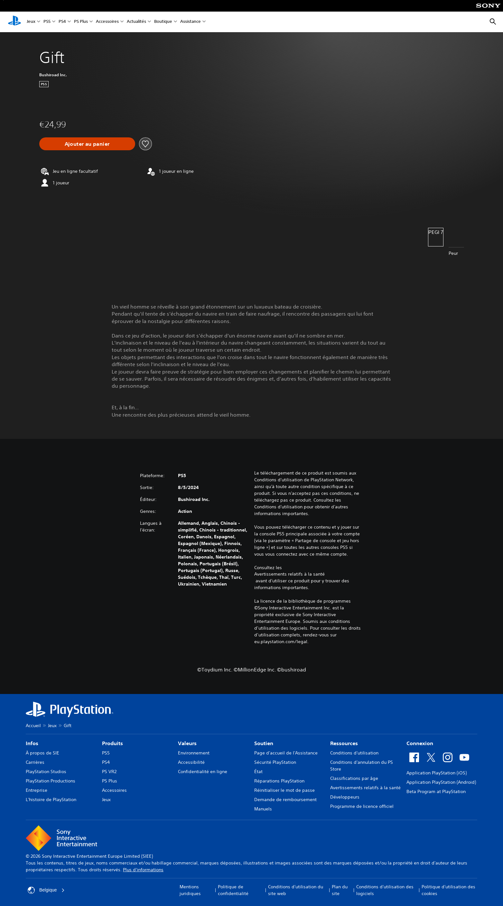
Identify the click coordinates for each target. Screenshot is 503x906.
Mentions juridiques (190, 890)
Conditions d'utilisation (354, 753)
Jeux (31, 22)
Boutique (163, 22)
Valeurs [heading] (187, 743)
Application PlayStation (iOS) (436, 773)
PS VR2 (109, 771)
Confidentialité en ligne (202, 771)
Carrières (35, 762)
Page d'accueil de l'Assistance (286, 753)
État (258, 771)
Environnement (194, 753)
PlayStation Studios (46, 771)
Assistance (190, 22)
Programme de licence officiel (362, 806)
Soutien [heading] (263, 743)
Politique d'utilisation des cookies (448, 890)
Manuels (263, 809)
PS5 (47, 22)
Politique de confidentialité (233, 890)
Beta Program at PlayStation (436, 791)
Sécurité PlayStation (275, 762)
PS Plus (81, 22)
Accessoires (107, 22)
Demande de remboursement (285, 799)
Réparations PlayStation (279, 781)
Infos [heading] (32, 743)
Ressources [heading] (344, 743)
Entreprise (36, 790)
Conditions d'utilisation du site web (295, 890)
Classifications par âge (354, 778)
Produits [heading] (112, 743)
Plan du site (340, 890)
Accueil (33, 725)
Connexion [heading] (419, 743)
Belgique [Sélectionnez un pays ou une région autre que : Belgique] (46, 890)
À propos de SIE (42, 753)
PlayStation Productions (50, 781)
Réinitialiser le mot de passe (284, 790)
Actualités (136, 22)
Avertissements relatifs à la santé (289, 574)
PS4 (62, 22)
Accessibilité (191, 762)
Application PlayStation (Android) (441, 782)
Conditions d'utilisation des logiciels (385, 890)
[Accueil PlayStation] (14, 22)
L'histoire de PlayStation (51, 799)
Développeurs (344, 797)
